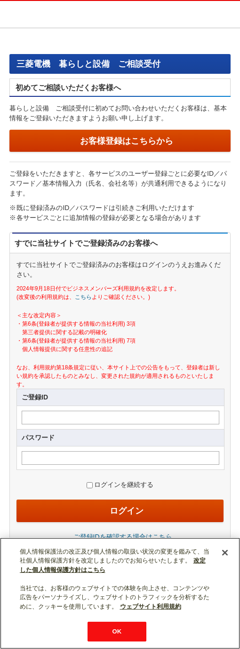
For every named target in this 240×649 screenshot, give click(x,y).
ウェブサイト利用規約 (150, 606)
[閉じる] (225, 552)
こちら (83, 297)
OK (117, 631)
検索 (209, 13)
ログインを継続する (123, 484)
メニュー (228, 13)
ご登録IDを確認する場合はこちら (122, 536)
